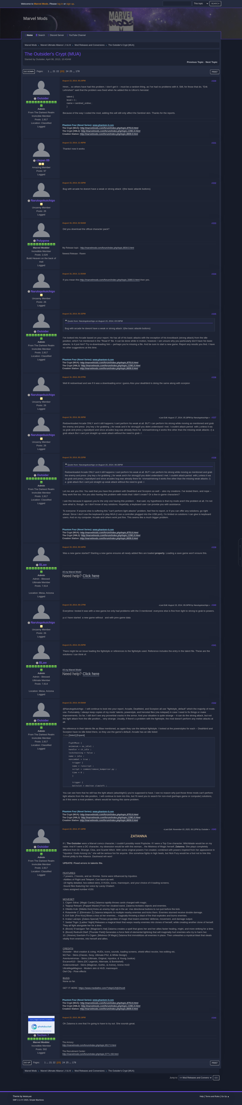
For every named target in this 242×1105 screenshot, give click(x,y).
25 (70, 71)
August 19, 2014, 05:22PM (74, 457)
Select (72, 735)
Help (202, 1096)
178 (78, 71)
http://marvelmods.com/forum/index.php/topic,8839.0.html (109, 134)
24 (67, 71)
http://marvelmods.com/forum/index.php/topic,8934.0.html (107, 248)
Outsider (43, 98)
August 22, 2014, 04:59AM (74, 703)
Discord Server (56, 35)
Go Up (27, 1062)
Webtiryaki (27, 1096)
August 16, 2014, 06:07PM (74, 377)
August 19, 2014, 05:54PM (74, 547)
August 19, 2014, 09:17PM (74, 605)
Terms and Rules (212, 1096)
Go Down (29, 71)
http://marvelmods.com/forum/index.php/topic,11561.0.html (110, 131)
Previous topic (195, 62)
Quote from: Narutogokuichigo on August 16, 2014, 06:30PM (95, 465)
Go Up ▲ (225, 1096)
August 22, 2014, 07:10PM (74, 829)
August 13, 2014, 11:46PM (74, 143)
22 (57, 71)
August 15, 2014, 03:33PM (74, 183)
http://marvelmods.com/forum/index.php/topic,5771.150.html (90, 1054)
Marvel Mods (35, 18)
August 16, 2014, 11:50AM (74, 274)
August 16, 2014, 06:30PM (74, 417)
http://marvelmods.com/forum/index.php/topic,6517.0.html (89, 1045)
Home (29, 35)
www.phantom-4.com (103, 125)
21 (54, 71)
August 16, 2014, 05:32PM (74, 314)
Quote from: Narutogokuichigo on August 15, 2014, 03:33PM (95, 321)
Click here (91, 576)
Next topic (211, 62)
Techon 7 (43, 1035)
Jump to (173, 1077)
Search (40, 35)
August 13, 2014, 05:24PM (74, 81)
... (51, 71)
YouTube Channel (76, 35)
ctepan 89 (42, 160)
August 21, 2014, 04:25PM (74, 645)
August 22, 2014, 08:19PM (74, 1017)
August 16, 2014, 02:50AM (74, 223)
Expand (80, 735)
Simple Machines (36, 1100)
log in (60, 3)
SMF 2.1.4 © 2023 (20, 1100)
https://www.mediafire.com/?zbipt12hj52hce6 (102, 988)
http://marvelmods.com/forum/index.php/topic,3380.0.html (110, 279)
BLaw (43, 564)
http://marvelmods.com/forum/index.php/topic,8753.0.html (109, 128)
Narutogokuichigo (43, 200)
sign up (70, 3)
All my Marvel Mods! (71, 572)
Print (215, 72)
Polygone (43, 240)
